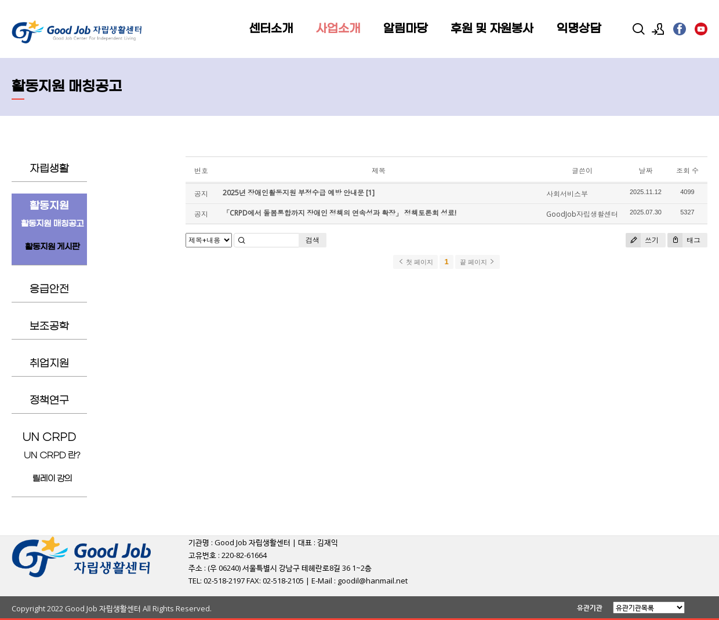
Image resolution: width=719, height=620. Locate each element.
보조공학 (49, 326)
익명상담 (579, 29)
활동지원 (49, 206)
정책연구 (49, 401)
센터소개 (271, 29)
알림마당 (405, 29)
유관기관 (589, 607)
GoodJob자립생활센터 (582, 214)
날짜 (645, 171)
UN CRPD (49, 438)
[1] (370, 193)
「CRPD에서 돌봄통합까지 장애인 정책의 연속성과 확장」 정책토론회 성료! (339, 213)
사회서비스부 (567, 194)
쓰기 (642, 240)
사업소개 (338, 29)
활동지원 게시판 (52, 247)
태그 (683, 240)
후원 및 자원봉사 (492, 29)
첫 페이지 (415, 261)
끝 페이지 (477, 261)
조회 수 (687, 171)
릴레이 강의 (52, 479)
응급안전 (49, 289)
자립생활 (49, 169)
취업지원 (49, 364)
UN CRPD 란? (52, 456)
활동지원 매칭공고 (52, 224)
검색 (312, 240)
